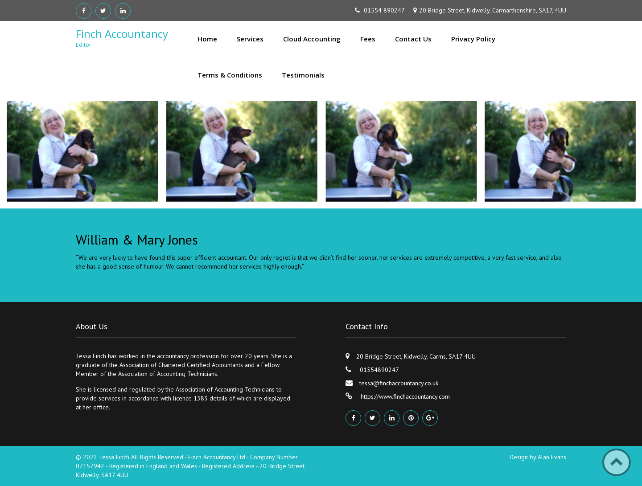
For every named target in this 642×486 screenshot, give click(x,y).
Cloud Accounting (312, 38)
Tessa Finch (115, 457)
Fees (367, 38)
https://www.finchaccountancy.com (404, 396)
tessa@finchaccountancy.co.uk (398, 383)
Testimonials (303, 74)
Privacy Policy (473, 38)
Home (207, 38)
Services (250, 38)
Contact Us (413, 38)
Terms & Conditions (230, 74)
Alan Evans (552, 457)
